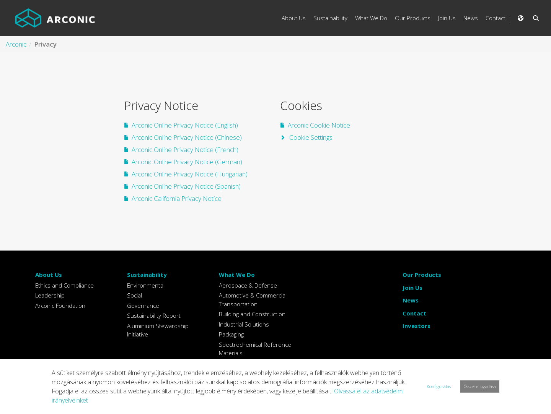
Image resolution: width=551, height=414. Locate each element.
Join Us (412, 287)
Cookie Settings (310, 137)
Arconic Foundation (60, 305)
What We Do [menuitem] (371, 18)
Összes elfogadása (480, 386)
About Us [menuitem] (294, 18)
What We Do (237, 274)
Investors (416, 326)
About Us (48, 274)
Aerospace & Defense (248, 285)
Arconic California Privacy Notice (177, 198)
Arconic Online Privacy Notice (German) (187, 161)
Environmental (146, 285)
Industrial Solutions (244, 324)
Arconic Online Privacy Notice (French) (185, 149)
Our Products (422, 274)
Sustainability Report (154, 315)
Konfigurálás (439, 386)
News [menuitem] (470, 18)
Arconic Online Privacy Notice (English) (185, 125)
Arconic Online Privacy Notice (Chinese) (187, 137)
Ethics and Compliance (64, 285)
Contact (414, 313)
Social (134, 295)
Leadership (50, 295)
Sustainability (147, 274)
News (411, 300)
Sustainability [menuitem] (330, 18)
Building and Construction (252, 314)
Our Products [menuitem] (412, 18)
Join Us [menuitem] (447, 18)
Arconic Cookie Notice (319, 125)
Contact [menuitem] (495, 18)
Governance (143, 305)
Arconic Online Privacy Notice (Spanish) (186, 186)
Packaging (231, 334)
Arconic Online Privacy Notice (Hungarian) (190, 174)
